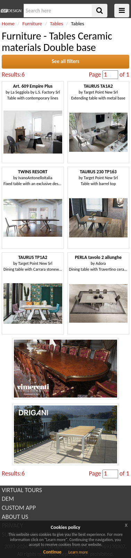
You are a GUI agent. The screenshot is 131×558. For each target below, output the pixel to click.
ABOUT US (15, 517)
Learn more (78, 552)
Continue (52, 552)
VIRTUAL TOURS (22, 490)
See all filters (65, 61)
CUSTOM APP (19, 508)
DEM (8, 499)
